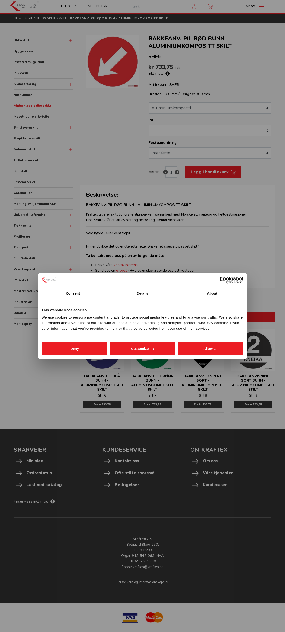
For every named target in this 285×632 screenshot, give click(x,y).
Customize (142, 348)
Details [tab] (142, 293)
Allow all (210, 348)
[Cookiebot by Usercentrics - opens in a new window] (223, 280)
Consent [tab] (73, 293)
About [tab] (212, 293)
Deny (74, 348)
